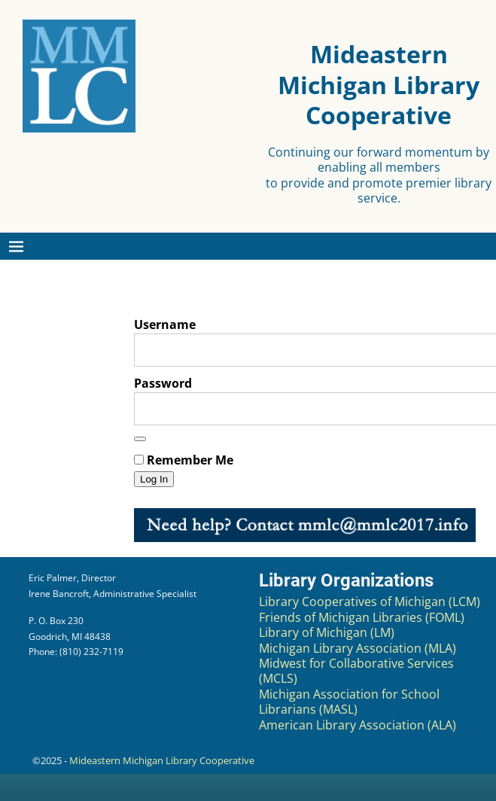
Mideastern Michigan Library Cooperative (161, 760)
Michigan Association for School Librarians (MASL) (349, 701)
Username (165, 324)
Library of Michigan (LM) (326, 632)
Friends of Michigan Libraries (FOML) (361, 617)
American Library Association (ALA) (357, 725)
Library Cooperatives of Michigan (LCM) (369, 601)
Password (163, 383)
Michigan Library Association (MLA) (357, 648)
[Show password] (140, 439)
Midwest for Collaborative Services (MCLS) (356, 671)
